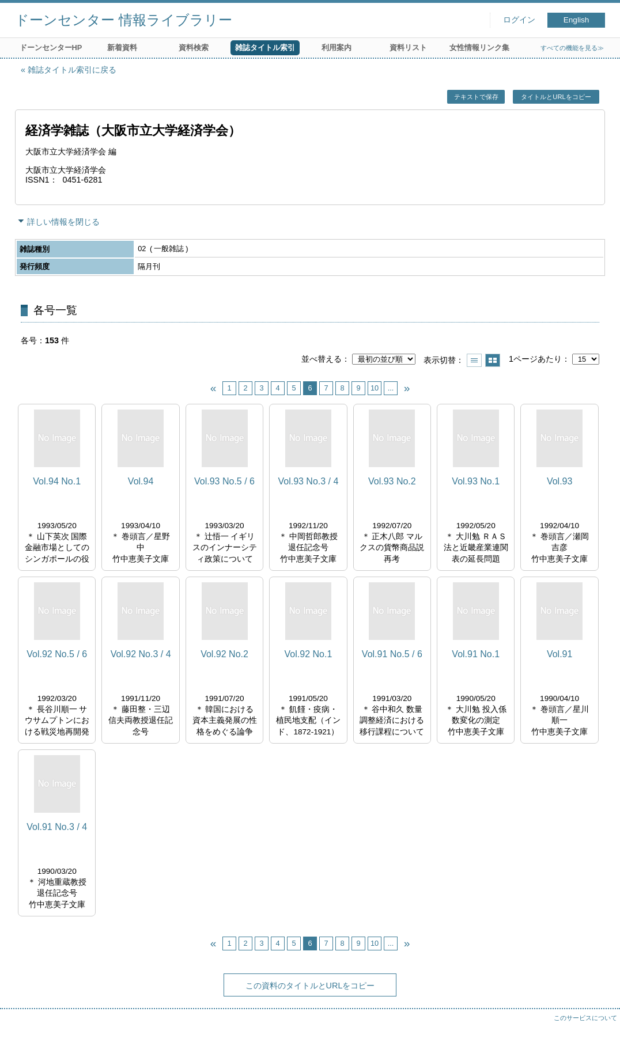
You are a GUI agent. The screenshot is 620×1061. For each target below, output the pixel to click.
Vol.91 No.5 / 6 (392, 654)
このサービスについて (585, 1017)
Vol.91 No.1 (476, 654)
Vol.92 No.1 (308, 654)
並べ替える (321, 358)
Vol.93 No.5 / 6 (224, 481)
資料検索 (194, 47)
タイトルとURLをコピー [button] (556, 96)
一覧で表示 (474, 360)
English (576, 20)
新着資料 (122, 47)
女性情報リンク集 (479, 47)
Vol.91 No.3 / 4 (57, 827)
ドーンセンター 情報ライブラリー (123, 20)
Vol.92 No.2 (224, 654)
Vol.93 (559, 481)
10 (375, 388)
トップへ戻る (599, 1040)
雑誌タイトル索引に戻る (72, 69)
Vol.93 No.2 (392, 481)
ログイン (519, 20)
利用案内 (336, 47)
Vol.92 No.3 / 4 (141, 654)
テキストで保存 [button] (476, 96)
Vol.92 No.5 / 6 (57, 654)
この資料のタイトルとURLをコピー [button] (310, 985)
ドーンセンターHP (51, 47)
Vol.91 (559, 654)
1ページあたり (535, 358)
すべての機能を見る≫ (572, 47)
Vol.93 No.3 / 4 (308, 481)
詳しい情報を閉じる (63, 221)
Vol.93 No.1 (476, 481)
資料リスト (408, 47)
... (391, 388)
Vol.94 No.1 (57, 481)
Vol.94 (140, 481)
